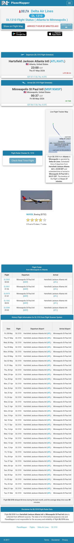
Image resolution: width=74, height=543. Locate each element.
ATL (55, 282)
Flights (32, 527)
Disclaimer (57, 540)
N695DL (30, 214)
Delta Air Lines (42, 11)
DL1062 (7, 301)
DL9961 (7, 287)
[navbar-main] (69, 3)
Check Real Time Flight (22, 160)
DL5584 (7, 308)
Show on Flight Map (13, 26)
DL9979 (7, 294)
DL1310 (54, 527)
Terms (48, 540)
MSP (25, 282)
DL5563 (7, 280)
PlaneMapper (22, 527)
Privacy (66, 540)
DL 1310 (37, 16)
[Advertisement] (37, 44)
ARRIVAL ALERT (66, 26)
